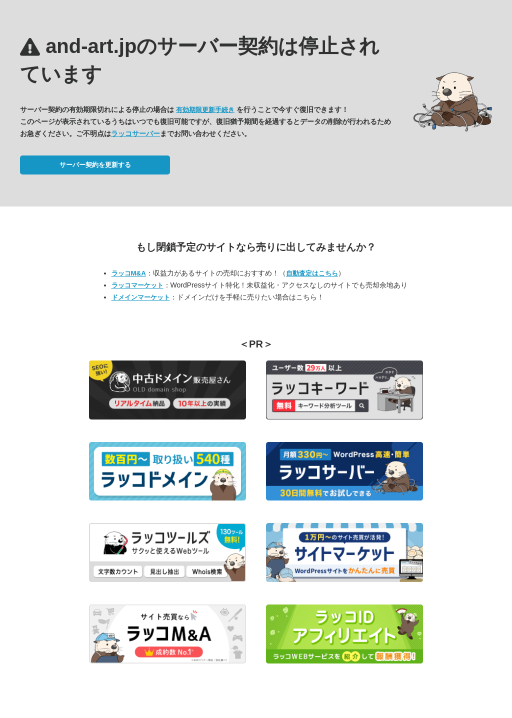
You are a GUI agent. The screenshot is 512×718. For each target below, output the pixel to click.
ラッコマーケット (138, 285)
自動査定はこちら (312, 273)
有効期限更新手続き (205, 110)
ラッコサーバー (135, 134)
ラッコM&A (129, 273)
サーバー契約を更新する (95, 164)
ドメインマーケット (141, 297)
